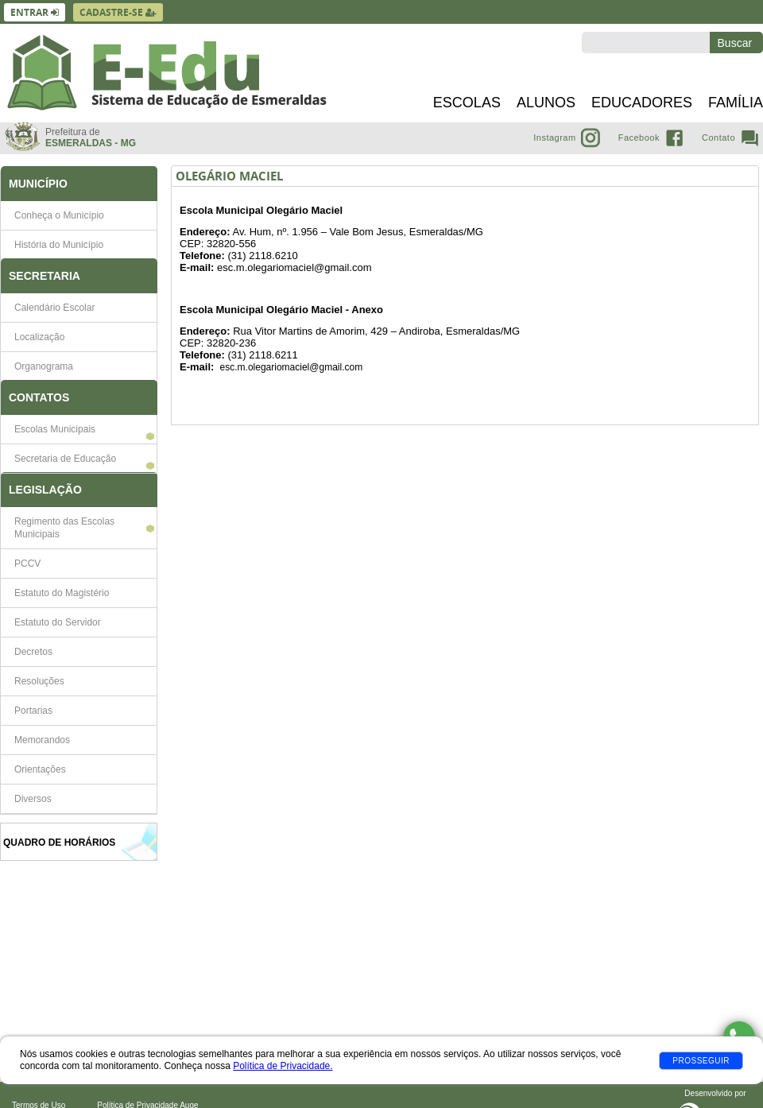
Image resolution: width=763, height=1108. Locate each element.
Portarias (33, 710)
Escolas (467, 102)
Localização (39, 337)
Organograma (43, 366)
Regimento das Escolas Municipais (64, 528)
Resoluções (39, 681)
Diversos (33, 798)
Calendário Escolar (54, 307)
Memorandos (42, 740)
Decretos (33, 651)
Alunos (546, 102)
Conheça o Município (59, 215)
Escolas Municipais (54, 429)
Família (735, 102)
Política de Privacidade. (282, 1065)
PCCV (27, 563)
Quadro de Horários (59, 842)
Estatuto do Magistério (61, 593)
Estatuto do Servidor (57, 622)
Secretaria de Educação (65, 458)
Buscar (736, 43)
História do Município (58, 244)
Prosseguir (701, 1060)
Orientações (40, 769)
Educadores (641, 102)
